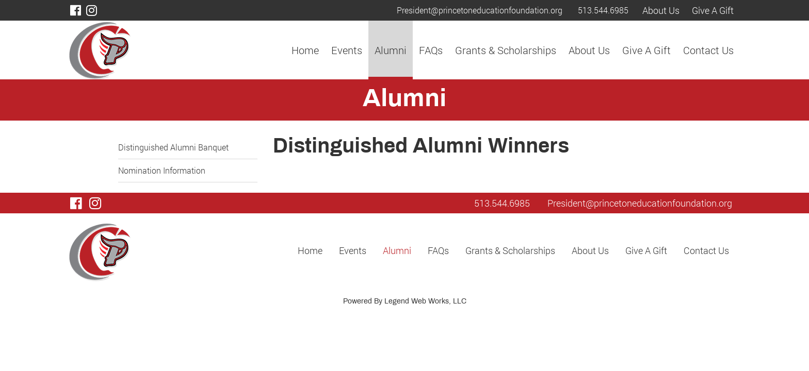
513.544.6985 (603, 10)
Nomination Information (161, 170)
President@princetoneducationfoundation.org (479, 10)
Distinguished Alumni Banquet (173, 147)
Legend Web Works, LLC (425, 301)
